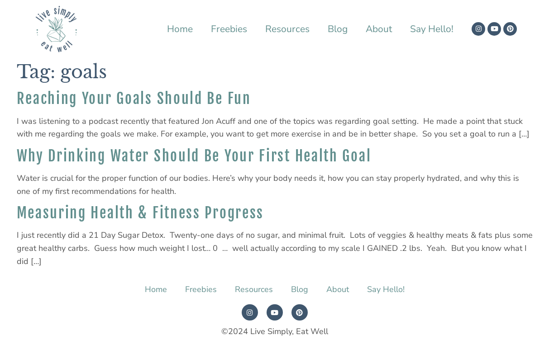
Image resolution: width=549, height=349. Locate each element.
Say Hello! (432, 29)
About (379, 29)
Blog (338, 29)
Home (180, 29)
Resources (287, 29)
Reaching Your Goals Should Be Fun (134, 99)
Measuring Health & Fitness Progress (140, 213)
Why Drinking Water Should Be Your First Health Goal (194, 156)
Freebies (229, 29)
